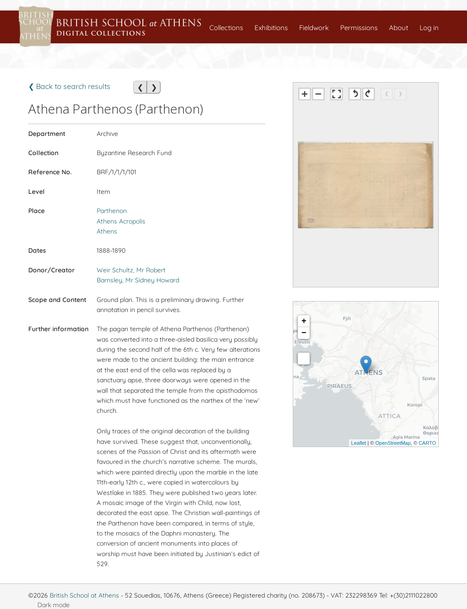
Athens (107, 231)
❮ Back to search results (69, 86)
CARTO (427, 443)
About (398, 27)
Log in (429, 27)
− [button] (303, 333)
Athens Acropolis (121, 221)
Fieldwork (314, 27)
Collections (226, 27)
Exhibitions (271, 27)
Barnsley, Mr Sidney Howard (138, 280)
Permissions (359, 27)
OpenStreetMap (393, 443)
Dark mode (53, 605)
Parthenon (112, 211)
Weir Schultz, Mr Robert (131, 270)
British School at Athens (84, 595)
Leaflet (358, 443)
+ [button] (303, 321)
